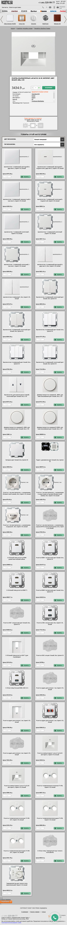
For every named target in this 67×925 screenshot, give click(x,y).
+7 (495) (46, 3)
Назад (13, 28)
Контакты (5, 7)
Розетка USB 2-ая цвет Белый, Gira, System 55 (50, 655)
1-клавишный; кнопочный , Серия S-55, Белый (16, 232)
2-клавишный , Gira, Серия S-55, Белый (16, 297)
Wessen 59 (57, 23)
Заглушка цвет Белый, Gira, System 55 (16, 460)
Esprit (33, 97)
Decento (33, 23)
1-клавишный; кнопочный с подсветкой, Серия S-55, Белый (50, 200)
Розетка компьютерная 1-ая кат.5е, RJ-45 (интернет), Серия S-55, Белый (49, 754)
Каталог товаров (34, 912)
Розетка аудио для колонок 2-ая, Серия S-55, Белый (17, 721)
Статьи (44, 912)
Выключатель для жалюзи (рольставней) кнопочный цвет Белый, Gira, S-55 (16, 395)
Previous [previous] (1, 19)
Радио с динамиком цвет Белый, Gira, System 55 (50, 460)
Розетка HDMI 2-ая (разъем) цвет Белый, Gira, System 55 (50, 591)
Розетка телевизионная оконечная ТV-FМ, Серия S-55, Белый (50, 786)
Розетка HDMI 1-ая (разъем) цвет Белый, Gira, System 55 (50, 558)
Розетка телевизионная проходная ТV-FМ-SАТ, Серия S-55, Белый (17, 851)
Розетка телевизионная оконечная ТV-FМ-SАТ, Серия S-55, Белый (17, 819)
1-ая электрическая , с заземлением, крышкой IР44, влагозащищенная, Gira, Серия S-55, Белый (50, 526)
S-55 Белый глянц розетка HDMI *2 (16, 590)
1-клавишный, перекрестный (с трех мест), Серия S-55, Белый (16, 200)
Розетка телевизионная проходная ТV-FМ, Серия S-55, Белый (50, 819)
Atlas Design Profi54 (10, 23)
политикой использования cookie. (11, 922)
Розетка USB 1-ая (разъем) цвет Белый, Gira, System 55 (16, 623)
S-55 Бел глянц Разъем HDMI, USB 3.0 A (16, 688)
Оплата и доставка (15, 7)
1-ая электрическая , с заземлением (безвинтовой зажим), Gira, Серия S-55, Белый (17, 493)
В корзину (48, 87)
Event (33, 96)
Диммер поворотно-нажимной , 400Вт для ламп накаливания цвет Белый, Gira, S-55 (50, 395)
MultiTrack (45, 23)
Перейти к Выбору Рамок (42, 28)
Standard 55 (36, 94)
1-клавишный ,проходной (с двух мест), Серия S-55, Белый (17, 167)
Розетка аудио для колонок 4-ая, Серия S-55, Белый (17, 754)
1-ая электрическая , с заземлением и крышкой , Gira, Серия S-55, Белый (16, 525)
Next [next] (65, 19)
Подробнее (5, 901)
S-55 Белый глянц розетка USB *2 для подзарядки (17, 656)
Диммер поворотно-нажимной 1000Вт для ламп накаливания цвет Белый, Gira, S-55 (50, 428)
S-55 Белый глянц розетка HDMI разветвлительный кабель (16, 558)
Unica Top (22, 23)
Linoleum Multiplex (38, 101)
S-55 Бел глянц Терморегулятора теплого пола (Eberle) (49, 851)
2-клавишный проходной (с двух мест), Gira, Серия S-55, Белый (50, 265)
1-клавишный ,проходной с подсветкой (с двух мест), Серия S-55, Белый (50, 167)
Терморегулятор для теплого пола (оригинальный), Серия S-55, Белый (16, 884)
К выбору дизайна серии (24, 28)
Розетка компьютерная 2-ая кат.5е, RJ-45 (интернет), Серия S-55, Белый (16, 786)
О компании (24, 912)
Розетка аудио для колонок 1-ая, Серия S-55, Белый (50, 688)
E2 (32, 99)
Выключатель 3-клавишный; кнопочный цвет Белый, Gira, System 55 (50, 363)
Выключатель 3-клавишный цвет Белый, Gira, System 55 (50, 330)
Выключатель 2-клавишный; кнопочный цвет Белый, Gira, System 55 (50, 297)
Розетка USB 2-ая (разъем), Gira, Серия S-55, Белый (50, 623)
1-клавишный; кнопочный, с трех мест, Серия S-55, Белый (16, 265)
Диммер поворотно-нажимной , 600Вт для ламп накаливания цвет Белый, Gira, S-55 (17, 428)
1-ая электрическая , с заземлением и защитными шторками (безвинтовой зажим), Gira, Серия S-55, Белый (50, 494)
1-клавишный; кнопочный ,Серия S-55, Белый (50, 232)
